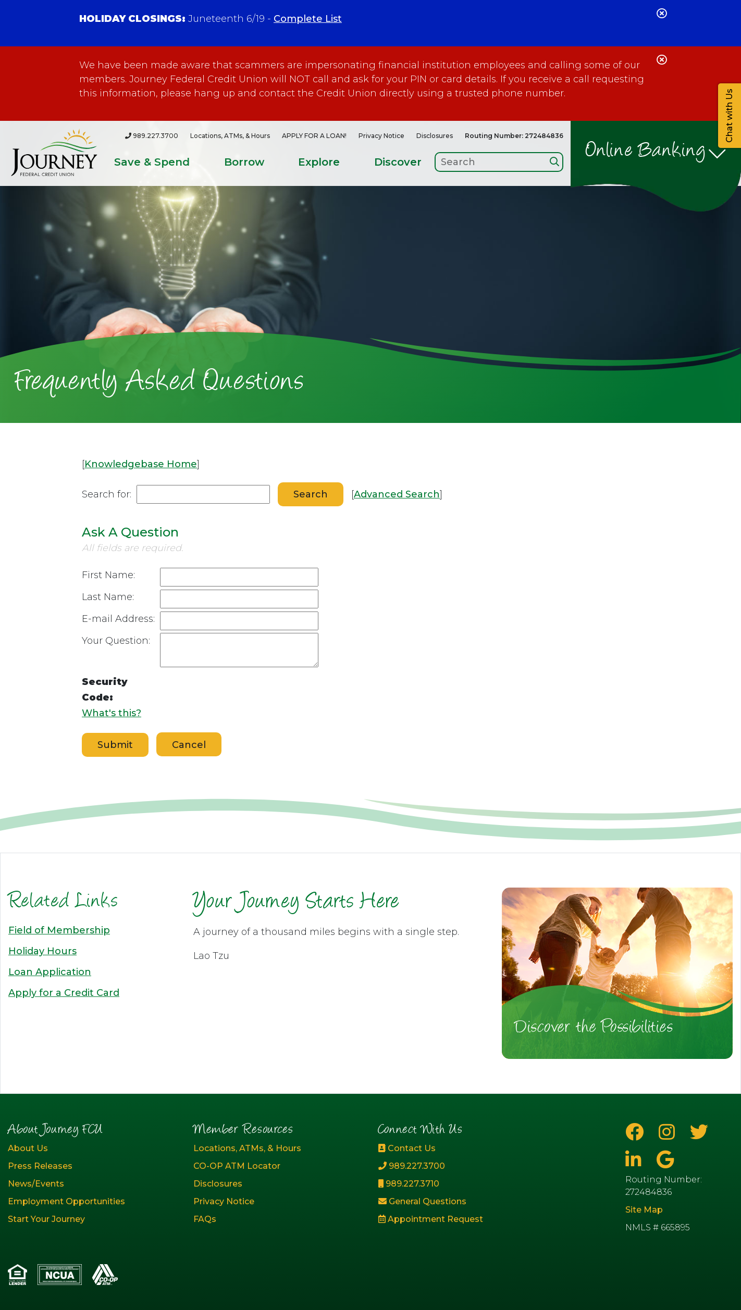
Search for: (106, 494)
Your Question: (116, 640)
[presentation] (239, 697)
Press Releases (40, 1166)
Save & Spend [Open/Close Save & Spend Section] (152, 162)
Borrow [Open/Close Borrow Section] (244, 162)
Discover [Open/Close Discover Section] (398, 162)
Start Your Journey (46, 1219)
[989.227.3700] (151, 136)
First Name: (108, 575)
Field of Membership (59, 930)
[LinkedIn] (635, 1160)
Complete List (308, 18)
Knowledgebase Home (140, 464)
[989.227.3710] (463, 1184)
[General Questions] (463, 1201)
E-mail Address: (118, 619)
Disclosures (434, 136)
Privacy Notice (381, 136)
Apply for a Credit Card (63, 993)
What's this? (111, 713)
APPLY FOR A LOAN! (314, 136)
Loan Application (49, 972)
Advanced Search (397, 494)
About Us (28, 1148)
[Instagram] (669, 1132)
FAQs (204, 1219)
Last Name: (108, 597)
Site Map (644, 1210)
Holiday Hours (42, 951)
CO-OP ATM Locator (236, 1166)
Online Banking (646, 151)
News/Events (36, 1184)
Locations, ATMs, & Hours (230, 136)
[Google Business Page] (665, 1160)
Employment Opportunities (66, 1201)
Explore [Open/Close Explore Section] (319, 162)
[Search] (554, 161)
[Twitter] (699, 1132)
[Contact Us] (463, 1148)
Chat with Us (729, 116)
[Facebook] (636, 1132)
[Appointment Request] (463, 1219)
